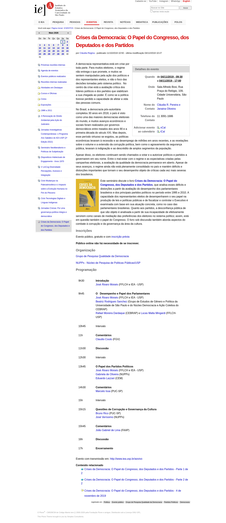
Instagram (163, 1)
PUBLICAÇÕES (160, 22)
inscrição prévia (120, 236)
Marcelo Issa (103, 391)
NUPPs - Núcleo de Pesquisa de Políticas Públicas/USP (108, 262)
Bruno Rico (102, 413)
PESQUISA (58, 22)
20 (53, 51)
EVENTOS (92, 22)
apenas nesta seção (161, 12)
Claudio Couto (104, 339)
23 (67, 51)
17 (40, 51)
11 (44, 48)
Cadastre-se (140, 1)
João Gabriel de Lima (108, 430)
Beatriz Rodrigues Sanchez (111, 301)
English (186, 1)
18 (44, 51)
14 (58, 48)
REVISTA (108, 22)
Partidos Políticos (171, 502)
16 (67, 48)
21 (58, 51)
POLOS (178, 22)
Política (107, 502)
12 (49, 48)
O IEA (41, 22)
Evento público (118, 502)
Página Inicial (57, 28)
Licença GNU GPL (133, 512)
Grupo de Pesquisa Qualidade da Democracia (102, 256)
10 (40, 48)
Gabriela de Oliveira (107, 374)
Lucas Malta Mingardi (153, 313)
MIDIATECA (142, 22)
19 (49, 51)
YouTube (153, 1)
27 (53, 54)
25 (44, 54)
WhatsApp (175, 1)
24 (40, 54)
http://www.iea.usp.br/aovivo (126, 458)
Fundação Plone (96, 512)
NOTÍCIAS (125, 22)
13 (53, 48)
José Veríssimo (104, 417)
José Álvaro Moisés (107, 284)
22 (63, 51)
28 (58, 54)
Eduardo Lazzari (105, 378)
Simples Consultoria (75, 517)
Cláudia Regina (87, 53)
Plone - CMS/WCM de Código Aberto (54, 512)
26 (49, 54)
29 (63, 54)
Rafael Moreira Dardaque (110, 313)
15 (63, 48)
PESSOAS (75, 22)
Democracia (185, 502)
